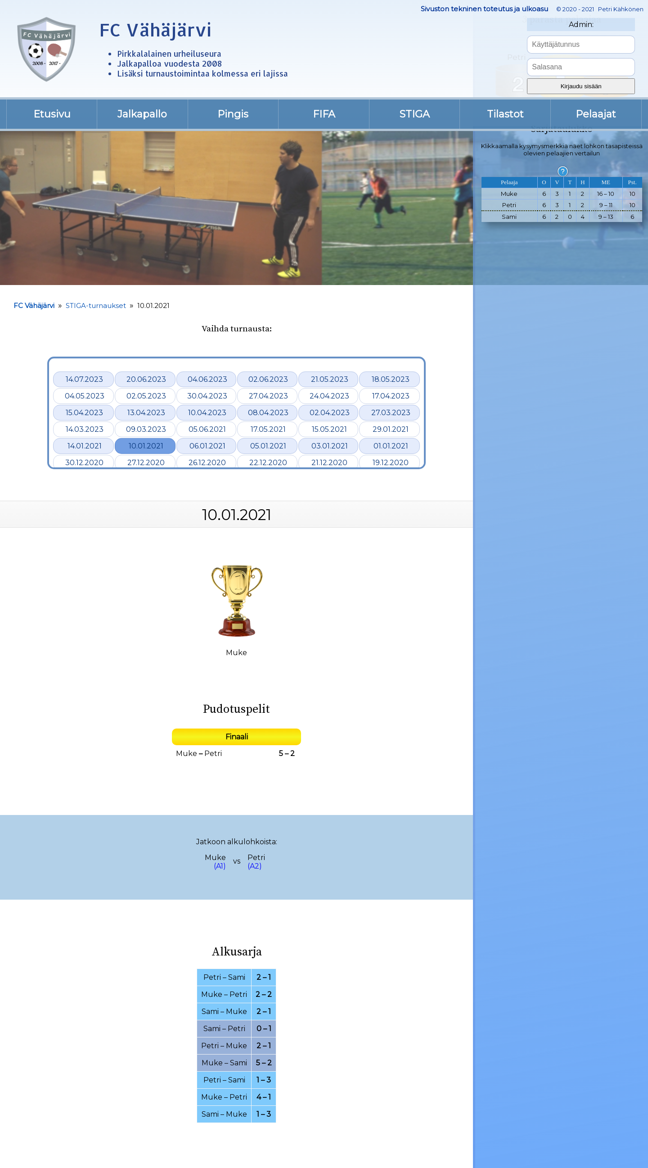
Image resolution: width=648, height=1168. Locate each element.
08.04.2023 (268, 412)
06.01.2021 (207, 446)
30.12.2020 (84, 462)
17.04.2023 (391, 396)
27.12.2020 (146, 462)
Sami (236, 977)
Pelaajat (596, 114)
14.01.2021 (85, 446)
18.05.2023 (391, 379)
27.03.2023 (390, 412)
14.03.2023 (85, 429)
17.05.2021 (268, 429)
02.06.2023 (268, 379)
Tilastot (505, 114)
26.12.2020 (207, 462)
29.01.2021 (391, 429)
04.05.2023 (84, 396)
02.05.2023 (146, 396)
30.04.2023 (207, 396)
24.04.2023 (329, 396)
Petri (213, 753)
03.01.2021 (329, 446)
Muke (186, 753)
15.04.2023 (84, 412)
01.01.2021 (391, 446)
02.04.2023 (330, 412)
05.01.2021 (268, 446)
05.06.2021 (207, 429)
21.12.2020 (329, 462)
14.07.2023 (84, 379)
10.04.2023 (207, 412)
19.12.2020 (391, 462)
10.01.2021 (146, 446)
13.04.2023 (146, 412)
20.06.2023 (146, 379)
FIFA (324, 114)
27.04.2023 (268, 396)
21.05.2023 (329, 379)
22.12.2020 (268, 462)
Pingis (232, 114)
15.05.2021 (329, 429)
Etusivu (52, 114)
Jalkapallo (142, 114)
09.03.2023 (146, 429)
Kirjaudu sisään (581, 86)
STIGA (415, 114)
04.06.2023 (207, 379)
